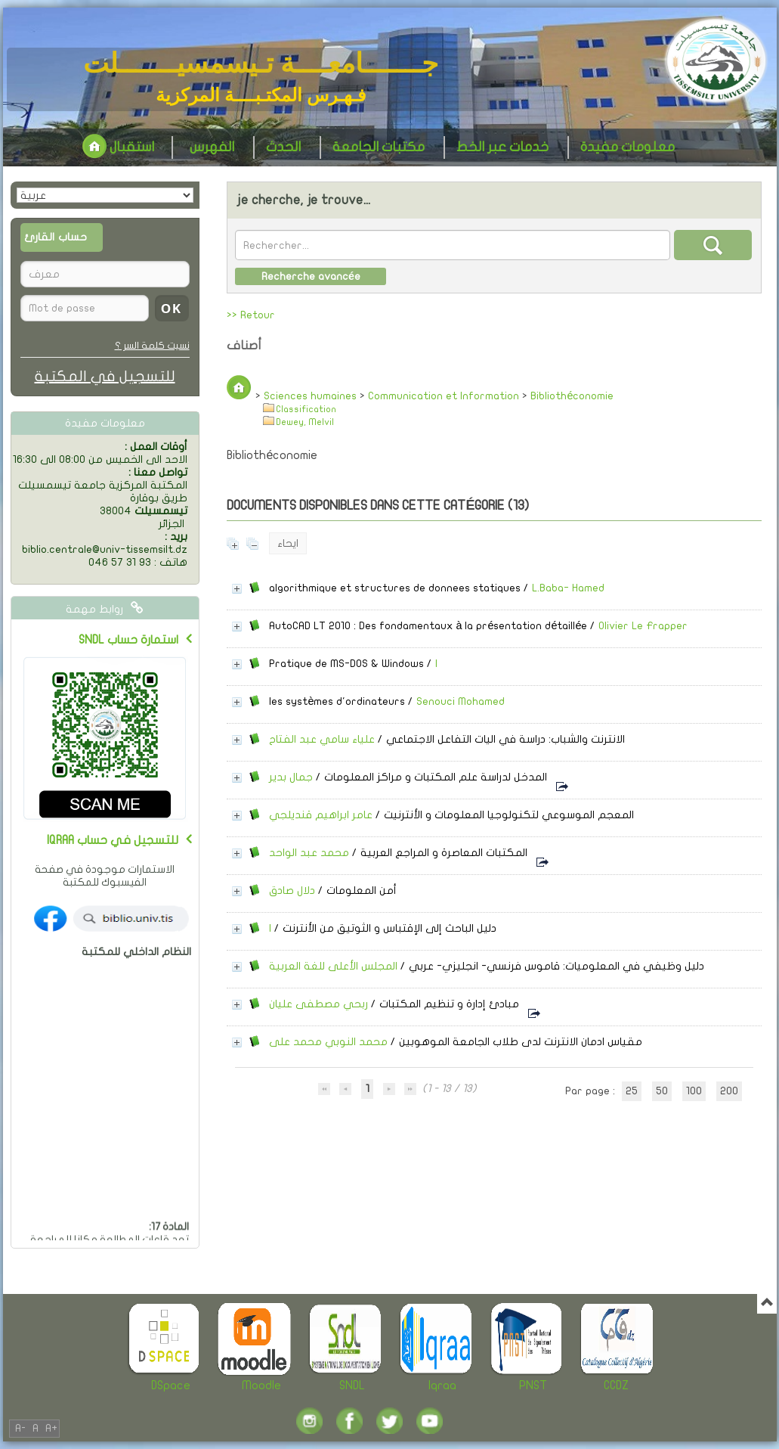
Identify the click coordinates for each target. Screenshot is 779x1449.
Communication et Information (443, 396)
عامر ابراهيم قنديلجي (320, 815)
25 (632, 1091)
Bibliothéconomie (572, 396)
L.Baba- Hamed (568, 588)
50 (662, 1091)
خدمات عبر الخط (502, 147)
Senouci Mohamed (460, 701)
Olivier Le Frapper (643, 625)
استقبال (118, 147)
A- (20, 1428)
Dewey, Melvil (305, 422)
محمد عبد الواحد (309, 852)
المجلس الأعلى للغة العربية (333, 966)
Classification (306, 409)
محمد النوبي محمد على (328, 1041)
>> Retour (251, 315)
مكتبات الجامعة (378, 147)
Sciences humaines (310, 396)
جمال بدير (291, 777)
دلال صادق (292, 890)
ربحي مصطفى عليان (318, 1004)
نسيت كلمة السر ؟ (152, 345)
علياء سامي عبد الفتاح (322, 739)
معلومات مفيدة (627, 147)
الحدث (283, 147)
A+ (51, 1428)
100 (694, 1091)
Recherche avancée (310, 276)
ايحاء (287, 543)
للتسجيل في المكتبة (105, 376)
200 (729, 1091)
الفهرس (212, 147)
